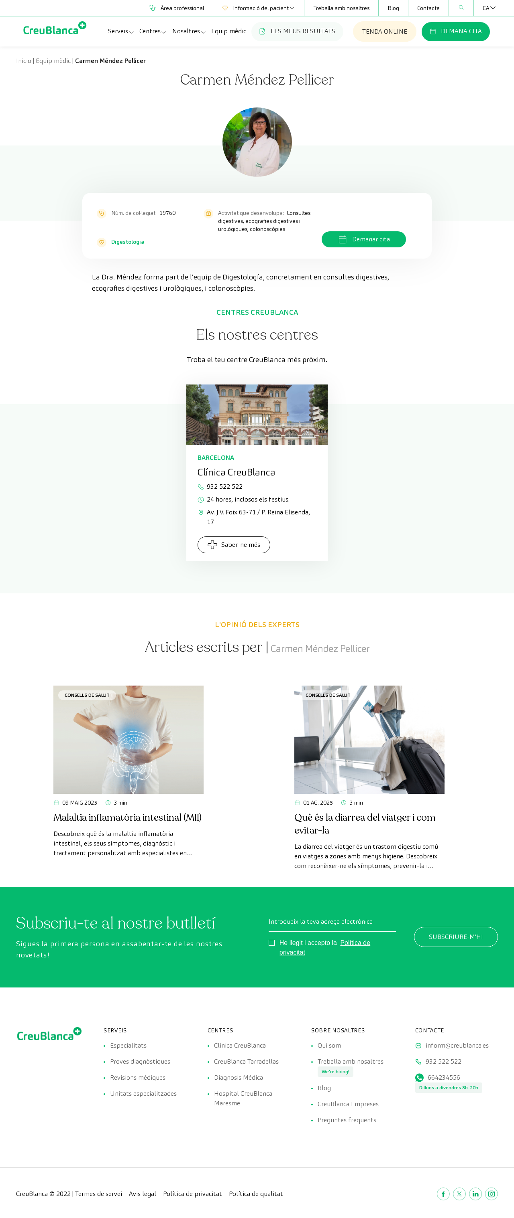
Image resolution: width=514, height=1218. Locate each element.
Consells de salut (87, 695)
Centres (153, 31)
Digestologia (127, 241)
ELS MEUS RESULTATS (297, 31)
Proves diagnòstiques (140, 1061)
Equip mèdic (228, 31)
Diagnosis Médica (238, 1077)
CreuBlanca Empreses (348, 1104)
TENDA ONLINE (384, 31)
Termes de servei (98, 1194)
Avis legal (142, 1194)
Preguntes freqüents (347, 1120)
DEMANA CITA (456, 31)
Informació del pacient (258, 8)
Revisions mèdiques (137, 1077)
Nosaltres (189, 31)
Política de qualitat (256, 1194)
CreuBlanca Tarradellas (246, 1061)
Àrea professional (176, 8)
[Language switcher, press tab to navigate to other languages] (486, 8)
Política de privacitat (192, 1194)
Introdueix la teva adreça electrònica (321, 921)
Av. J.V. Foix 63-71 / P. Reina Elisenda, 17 (254, 517)
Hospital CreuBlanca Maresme (243, 1098)
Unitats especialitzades (143, 1093)
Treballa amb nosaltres (341, 8)
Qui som (329, 1045)
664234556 (444, 1077)
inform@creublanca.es (457, 1045)
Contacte (428, 8)
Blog (393, 8)
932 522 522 (220, 486)
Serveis (121, 31)
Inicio (23, 61)
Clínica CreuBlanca (240, 1045)
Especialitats (128, 1045)
